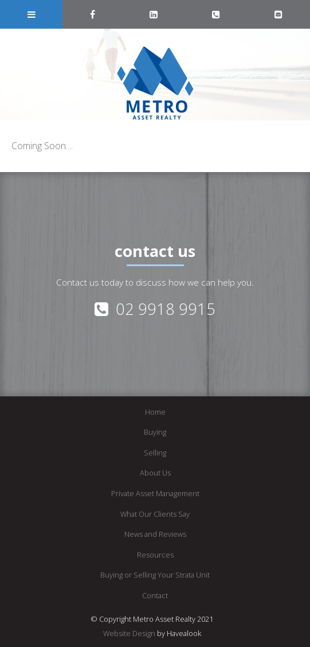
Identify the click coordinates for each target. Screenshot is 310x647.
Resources (155, 554)
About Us (155, 472)
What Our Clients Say (155, 514)
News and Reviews (155, 534)
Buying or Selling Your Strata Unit (155, 575)
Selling (155, 452)
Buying (155, 432)
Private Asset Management (155, 493)
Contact (155, 595)
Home (155, 412)
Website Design (129, 633)
